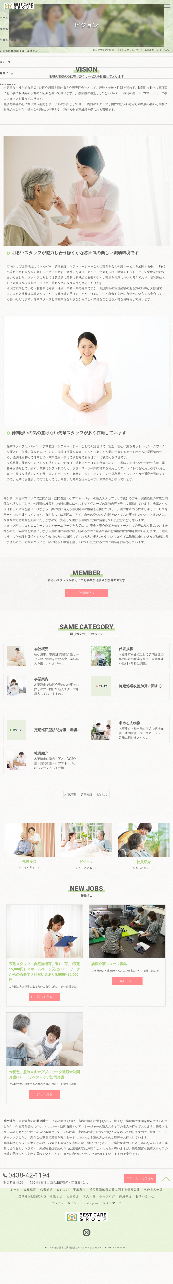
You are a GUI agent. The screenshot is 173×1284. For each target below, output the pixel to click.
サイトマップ (112, 1234)
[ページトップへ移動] (166, 1209)
